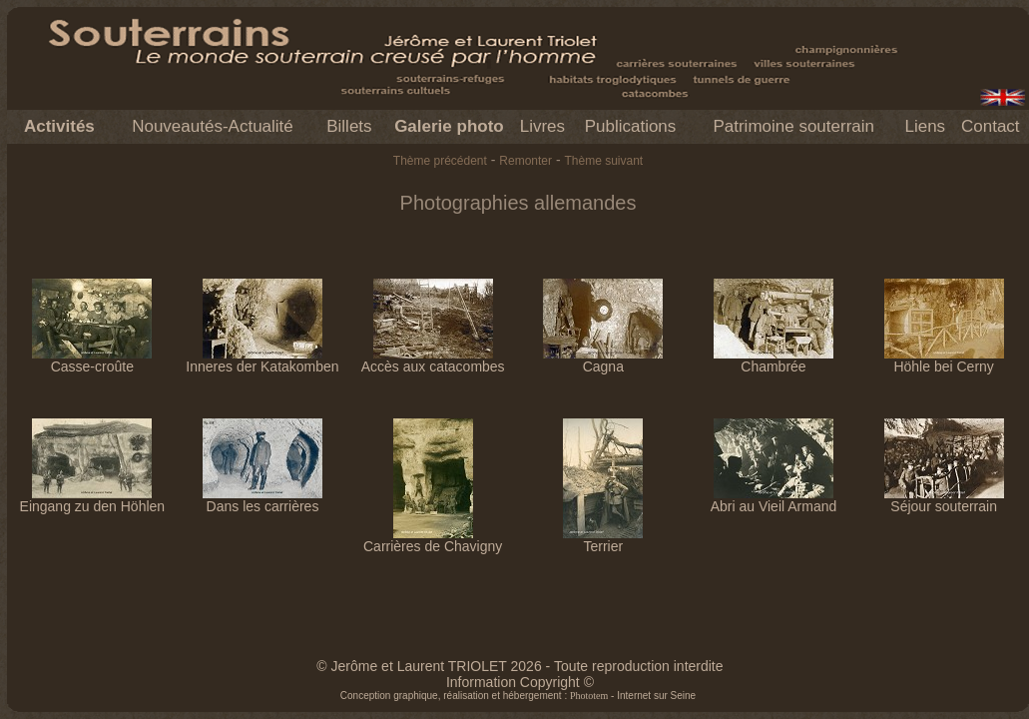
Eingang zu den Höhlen (93, 499)
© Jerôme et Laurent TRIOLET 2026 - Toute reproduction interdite (519, 666)
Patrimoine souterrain (793, 126)
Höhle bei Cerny (944, 360)
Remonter (525, 161)
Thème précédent (440, 161)
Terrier (603, 539)
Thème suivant (603, 161)
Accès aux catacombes (433, 360)
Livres (542, 126)
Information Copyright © (520, 682)
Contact (990, 126)
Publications (631, 126)
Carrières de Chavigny (432, 539)
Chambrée (773, 360)
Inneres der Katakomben (262, 360)
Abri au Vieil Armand (774, 499)
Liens (924, 126)
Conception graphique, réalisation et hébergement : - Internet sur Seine (518, 695)
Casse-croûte (92, 360)
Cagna (603, 360)
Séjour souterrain (944, 499)
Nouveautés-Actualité (212, 126)
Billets (348, 126)
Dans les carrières (262, 499)
